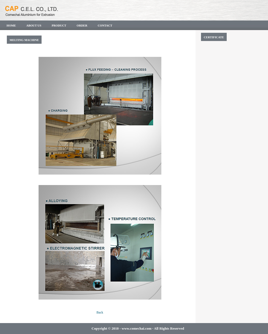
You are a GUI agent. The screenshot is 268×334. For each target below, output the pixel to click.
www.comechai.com (137, 328)
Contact (105, 25)
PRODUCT (59, 25)
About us (33, 25)
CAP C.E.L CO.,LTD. (53, 9)
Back (100, 312)
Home (11, 25)
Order (82, 25)
